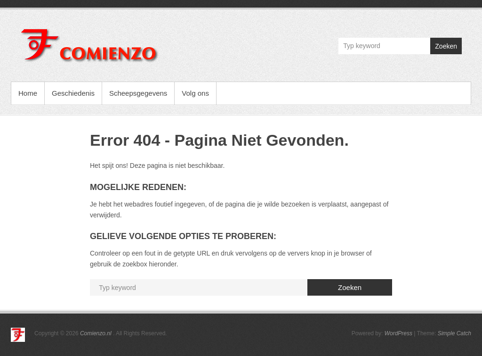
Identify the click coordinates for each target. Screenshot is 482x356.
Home (27, 93)
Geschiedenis (73, 93)
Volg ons (195, 93)
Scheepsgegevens (138, 93)
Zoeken (446, 46)
